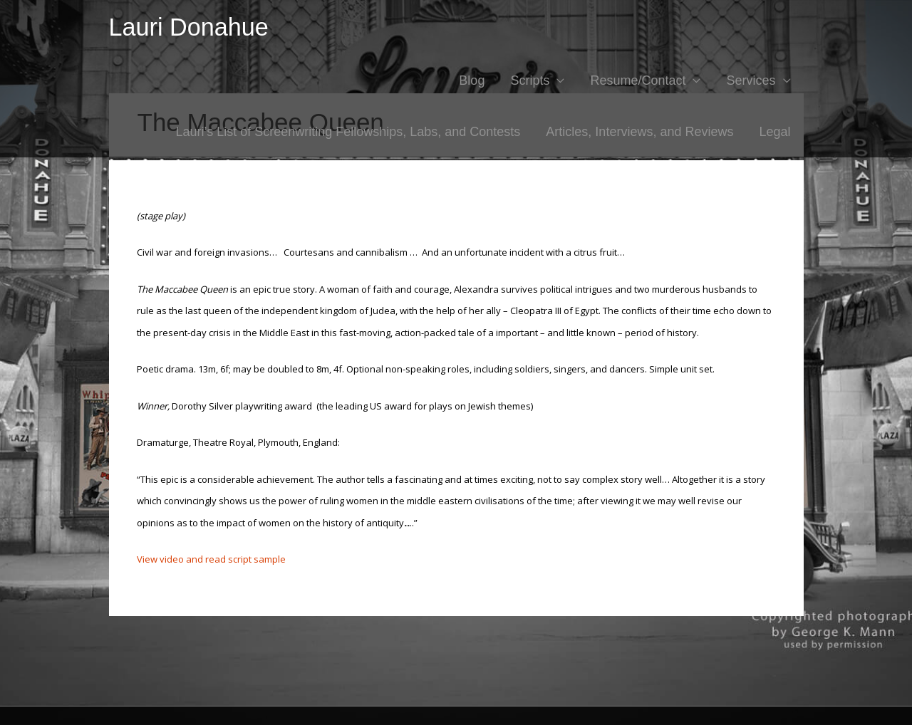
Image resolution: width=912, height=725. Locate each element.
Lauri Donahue (189, 27)
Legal (774, 132)
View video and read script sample (211, 559)
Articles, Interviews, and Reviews (639, 132)
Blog (471, 80)
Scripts (529, 80)
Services (750, 80)
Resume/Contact (637, 80)
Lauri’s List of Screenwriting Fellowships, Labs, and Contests (347, 132)
